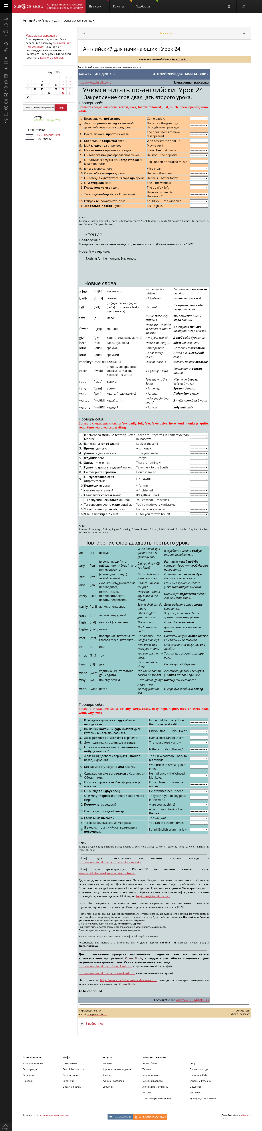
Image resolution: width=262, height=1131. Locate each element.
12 (42, 85)
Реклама (107, 1063)
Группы (122, 4)
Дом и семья (197, 1092)
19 (42, 89)
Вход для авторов (33, 1063)
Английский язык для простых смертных (58, 20)
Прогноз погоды (199, 1069)
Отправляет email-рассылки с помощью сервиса (65, 6)
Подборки (147, 4)
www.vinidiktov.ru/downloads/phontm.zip (107, 873)
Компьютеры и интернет (156, 1098)
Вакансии (68, 1080)
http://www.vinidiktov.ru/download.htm (105, 966)
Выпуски (99, 4)
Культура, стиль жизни (203, 1098)
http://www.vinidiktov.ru (95, 82)
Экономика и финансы (155, 1086)
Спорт (193, 1063)
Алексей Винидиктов (47, 120)
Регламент (29, 1075)
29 (62, 92)
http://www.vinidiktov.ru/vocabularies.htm (128, 980)
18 (35, 89)
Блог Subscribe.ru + (74, 1069)
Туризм (146, 1069)
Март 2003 (53, 72)
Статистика (35, 129)
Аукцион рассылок (113, 1080)
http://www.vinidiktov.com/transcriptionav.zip (110, 862)
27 (49, 92)
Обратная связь (72, 1086)
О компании (70, 1063)
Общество (195, 1086)
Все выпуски (168, 33)
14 (56, 85)
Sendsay (107, 1075)
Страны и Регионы (200, 1080)
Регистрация (30, 1069)
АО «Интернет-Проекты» (54, 1115)
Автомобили (149, 1063)
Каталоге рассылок (51, 57)
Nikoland (246, 1115)
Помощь (28, 1080)
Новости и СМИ (199, 1075)
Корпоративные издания (117, 1069)
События (108, 1086)
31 (28, 96)
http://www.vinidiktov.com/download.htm (107, 973)
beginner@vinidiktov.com (153, 896)
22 (62, 89)
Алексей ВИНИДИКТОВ (192, 1000)
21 (56, 89)
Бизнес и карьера (152, 1080)
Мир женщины (151, 1075)
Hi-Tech (146, 1092)
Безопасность (70, 1075)
